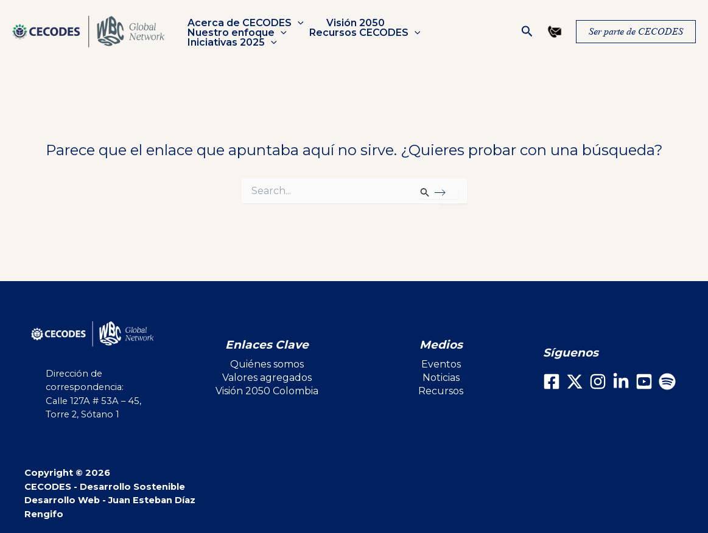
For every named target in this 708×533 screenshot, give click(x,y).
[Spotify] (667, 381)
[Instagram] (597, 381)
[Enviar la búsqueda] (438, 192)
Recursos (440, 391)
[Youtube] (644, 381)
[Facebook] (551, 381)
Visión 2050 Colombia (267, 391)
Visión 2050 (351, 28)
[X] (574, 381)
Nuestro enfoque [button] (449, 28)
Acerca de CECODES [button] (244, 28)
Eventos (441, 364)
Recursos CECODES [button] (242, 38)
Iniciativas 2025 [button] (362, 38)
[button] (296, 28)
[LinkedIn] (620, 381)
